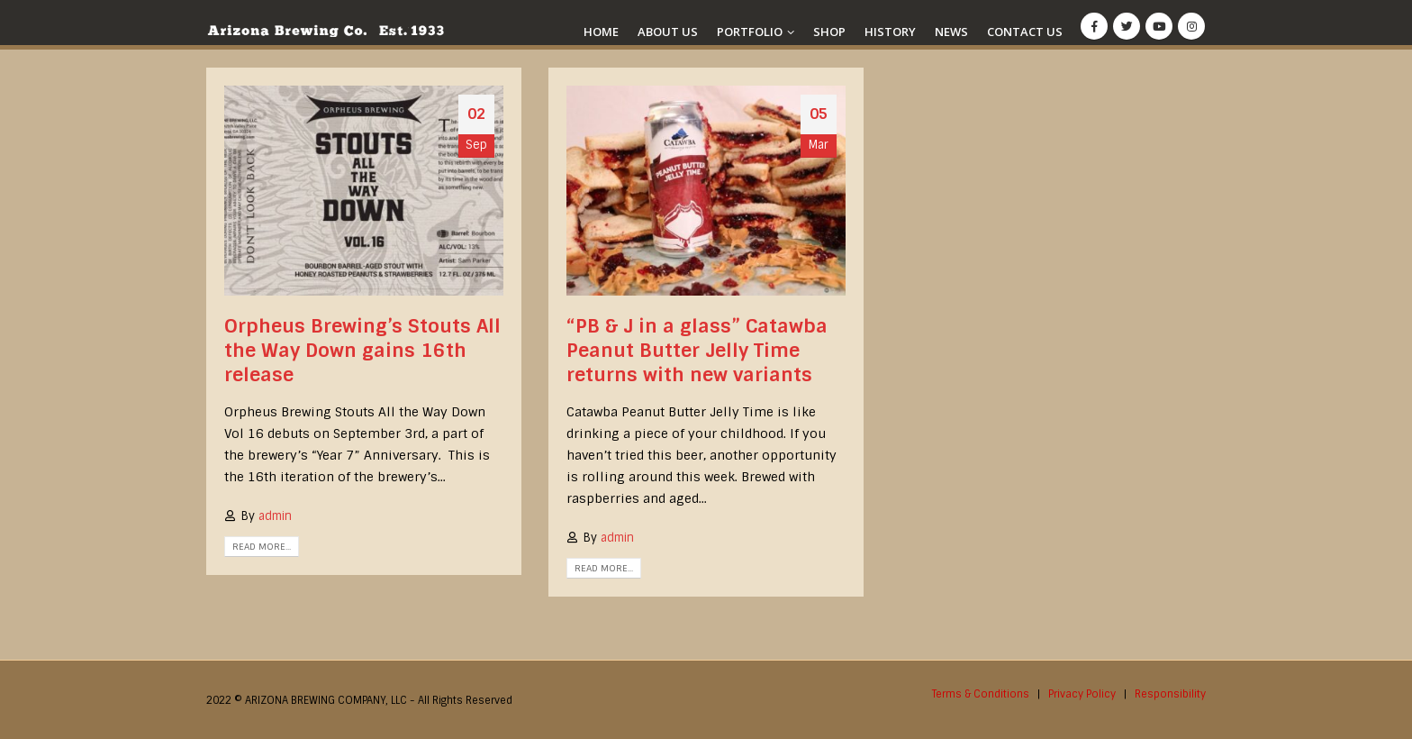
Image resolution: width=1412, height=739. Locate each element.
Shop (829, 31)
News (951, 31)
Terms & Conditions (980, 694)
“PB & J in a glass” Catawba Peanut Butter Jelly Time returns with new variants (697, 351)
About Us (668, 31)
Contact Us (1025, 31)
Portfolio (750, 31)
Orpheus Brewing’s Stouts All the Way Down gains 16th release (362, 351)
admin (275, 516)
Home (601, 31)
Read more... (261, 546)
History (890, 31)
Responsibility (1170, 694)
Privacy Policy (1082, 694)
